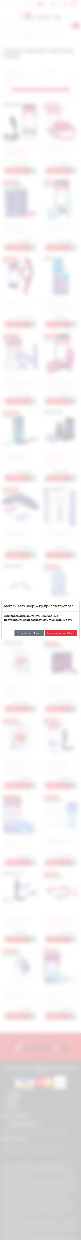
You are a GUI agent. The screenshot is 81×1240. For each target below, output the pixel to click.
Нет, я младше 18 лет (61, 633)
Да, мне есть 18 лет (29, 633)
